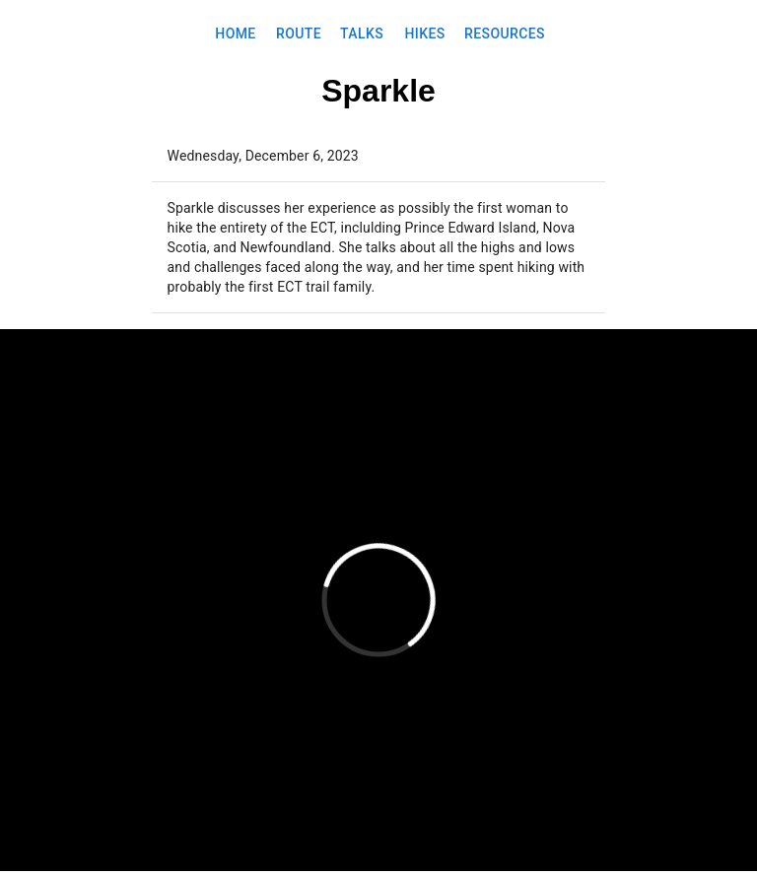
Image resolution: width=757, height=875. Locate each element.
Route (298, 33)
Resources (504, 33)
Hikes (424, 33)
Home (235, 33)
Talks (361, 33)
